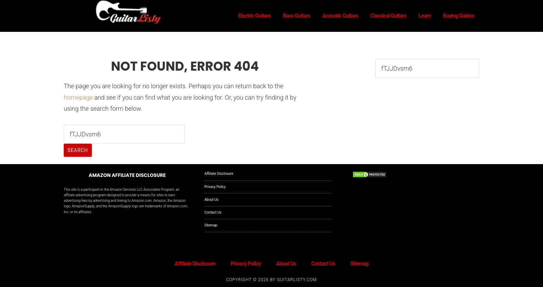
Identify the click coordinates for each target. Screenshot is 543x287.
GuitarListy (126, 13)
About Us (211, 199)
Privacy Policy (215, 187)
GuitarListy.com (297, 279)
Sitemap (210, 225)
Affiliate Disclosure (218, 174)
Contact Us (212, 212)
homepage (78, 97)
